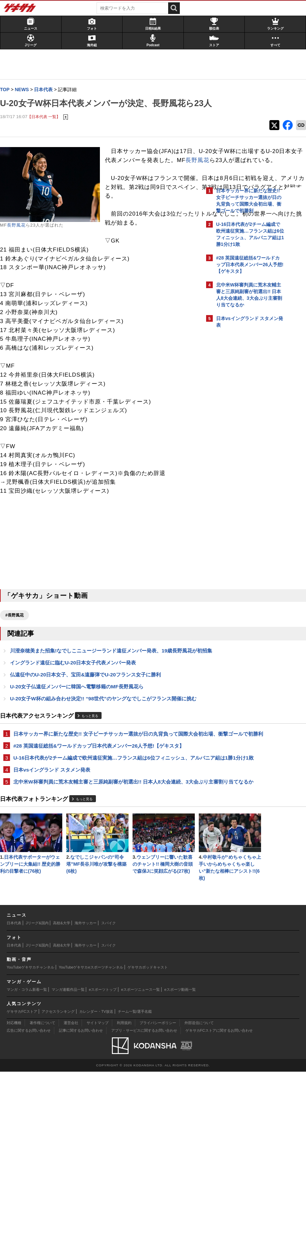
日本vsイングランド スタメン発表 (55, 870)
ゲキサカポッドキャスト (148, 1139)
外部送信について (199, 1194)
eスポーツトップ (103, 1161)
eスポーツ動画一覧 (180, 1161)
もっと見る (93, 800)
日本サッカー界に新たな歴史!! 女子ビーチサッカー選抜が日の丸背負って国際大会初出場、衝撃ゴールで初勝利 (101, 821)
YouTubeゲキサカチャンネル (30, 1139)
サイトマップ (98, 1194)
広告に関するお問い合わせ (29, 1202)
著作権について (42, 1194)
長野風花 (19, 239)
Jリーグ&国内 (37, 1095)
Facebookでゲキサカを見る (243, 449)
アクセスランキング (58, 1183)
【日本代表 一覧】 (47, 130)
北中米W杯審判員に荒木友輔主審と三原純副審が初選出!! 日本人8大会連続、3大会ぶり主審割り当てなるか (103, 885)
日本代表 (14, 1095)
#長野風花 (18, 683)
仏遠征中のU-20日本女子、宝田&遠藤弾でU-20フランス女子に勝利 (88, 751)
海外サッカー (86, 1095)
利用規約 (124, 1194)
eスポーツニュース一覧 (140, 1161)
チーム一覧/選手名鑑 (135, 1183)
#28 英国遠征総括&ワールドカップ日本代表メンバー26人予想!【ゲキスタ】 (102, 838)
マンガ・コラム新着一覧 (27, 1161)
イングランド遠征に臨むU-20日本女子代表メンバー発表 (76, 738)
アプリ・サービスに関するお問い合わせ (144, 1202)
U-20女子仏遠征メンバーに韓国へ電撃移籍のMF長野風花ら (80, 763)
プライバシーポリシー (158, 1194)
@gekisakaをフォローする (242, 435)
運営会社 (71, 1194)
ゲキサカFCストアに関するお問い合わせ (219, 1202)
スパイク (108, 1095)
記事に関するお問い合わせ (81, 1202)
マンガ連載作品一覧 (68, 1161)
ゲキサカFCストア (22, 1183)
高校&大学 (61, 1095)
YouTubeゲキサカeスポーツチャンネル (91, 1139)
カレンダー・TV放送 (96, 1183)
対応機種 (14, 1194)
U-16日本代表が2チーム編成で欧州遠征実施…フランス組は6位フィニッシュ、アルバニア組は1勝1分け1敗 (100, 853)
